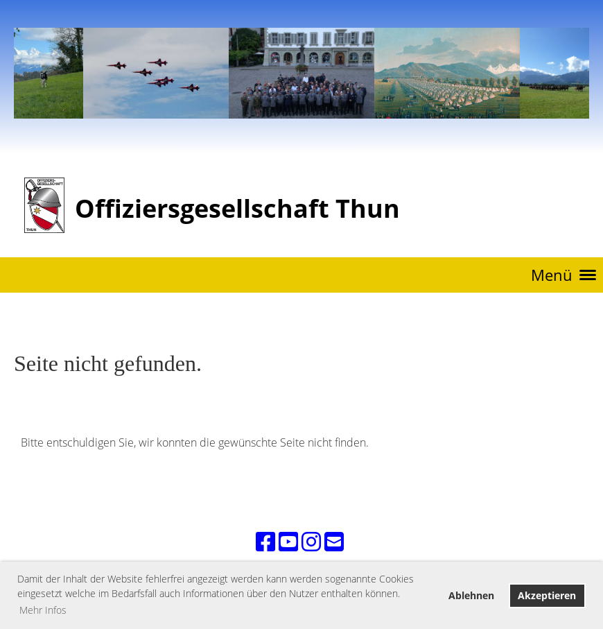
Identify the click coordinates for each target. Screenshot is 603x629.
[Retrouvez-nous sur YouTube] (288, 541)
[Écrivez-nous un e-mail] (334, 541)
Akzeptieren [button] (547, 595)
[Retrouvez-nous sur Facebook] (265, 541)
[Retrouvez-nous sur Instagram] (311, 541)
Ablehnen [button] (471, 595)
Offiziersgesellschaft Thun (237, 208)
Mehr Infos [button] (43, 610)
